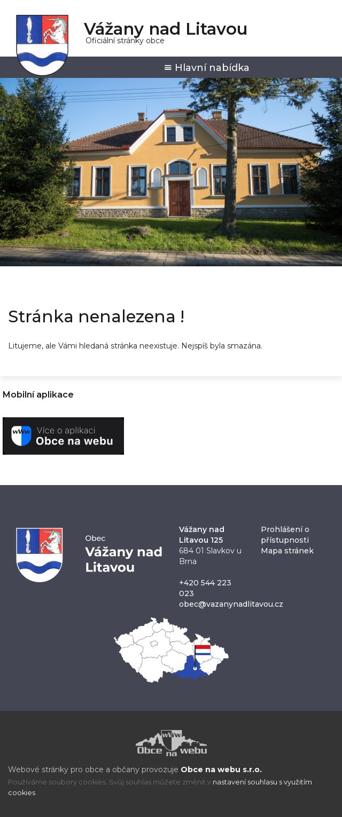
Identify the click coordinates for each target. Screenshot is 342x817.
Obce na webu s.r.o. (221, 769)
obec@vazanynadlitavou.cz (231, 604)
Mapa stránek (287, 551)
